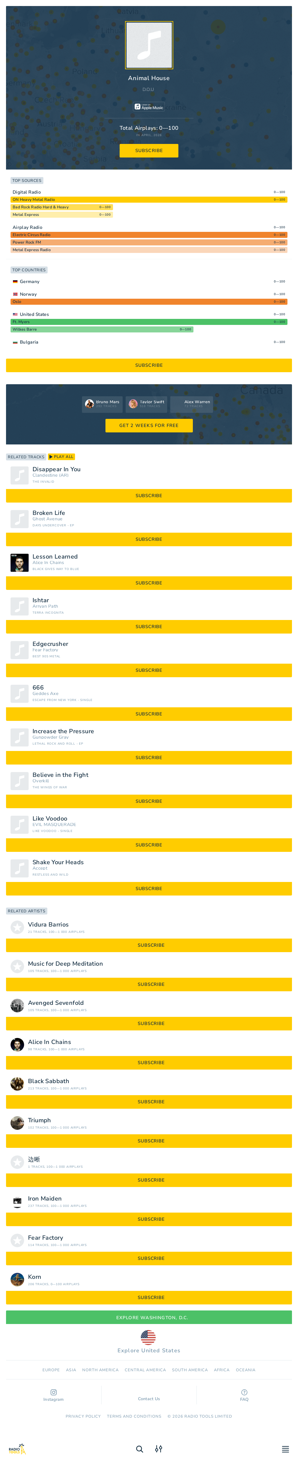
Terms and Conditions (134, 1416)
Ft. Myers (21, 322)
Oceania (246, 1370)
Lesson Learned (55, 557)
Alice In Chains (48, 562)
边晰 (34, 1160)
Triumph (39, 1120)
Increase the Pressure (63, 731)
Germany (29, 282)
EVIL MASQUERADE (55, 824)
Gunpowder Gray (51, 737)
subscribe (149, 151)
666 (38, 688)
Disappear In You (56, 469)
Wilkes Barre (25, 329)
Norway (28, 294)
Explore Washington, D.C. (149, 1318)
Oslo (17, 301)
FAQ (244, 1395)
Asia (71, 1370)
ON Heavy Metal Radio (34, 199)
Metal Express (26, 214)
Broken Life (49, 513)
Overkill (41, 781)
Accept (40, 868)
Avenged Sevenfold (56, 1003)
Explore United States (149, 1342)
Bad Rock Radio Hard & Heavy (41, 207)
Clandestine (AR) (51, 475)
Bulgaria (29, 342)
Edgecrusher (50, 644)
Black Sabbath (48, 1081)
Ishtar (41, 600)
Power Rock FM (27, 242)
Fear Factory (45, 650)
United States (34, 314)
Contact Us (149, 1396)
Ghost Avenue (48, 519)
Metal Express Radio (32, 250)
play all (61, 457)
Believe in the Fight (60, 775)
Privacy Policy (83, 1416)
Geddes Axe (45, 693)
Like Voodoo (50, 819)
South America (190, 1370)
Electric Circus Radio (31, 235)
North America (100, 1370)
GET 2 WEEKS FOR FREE (149, 425)
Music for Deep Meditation (65, 964)
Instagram (53, 1395)
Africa (222, 1370)
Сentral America (145, 1370)
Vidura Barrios (48, 925)
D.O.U (148, 89)
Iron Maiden (45, 1199)
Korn (35, 1277)
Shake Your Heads (58, 862)
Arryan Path (45, 606)
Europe (51, 1370)
